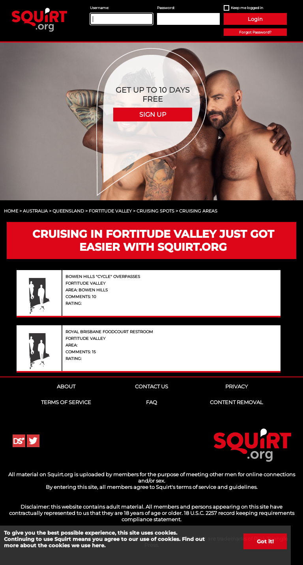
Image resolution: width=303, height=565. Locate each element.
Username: (99, 8)
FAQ (151, 402)
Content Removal (236, 402)
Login (255, 19)
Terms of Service (66, 402)
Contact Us (151, 386)
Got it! (265, 541)
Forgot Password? (255, 32)
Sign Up (152, 114)
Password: (166, 8)
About (66, 386)
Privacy (236, 386)
